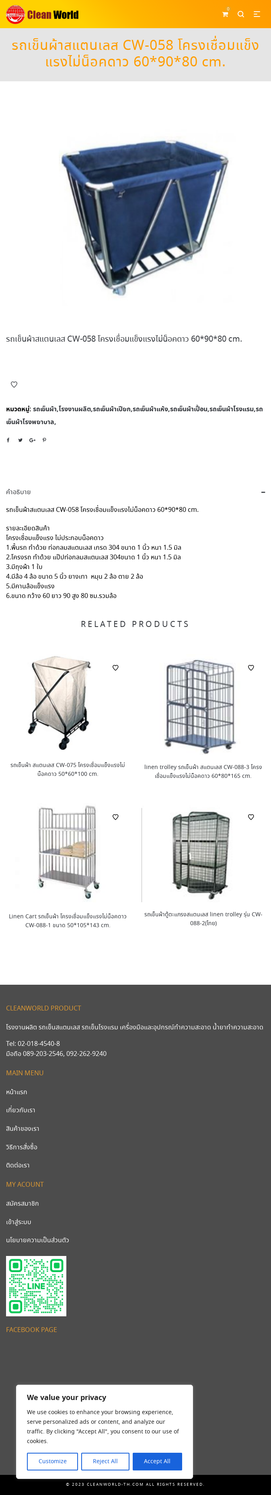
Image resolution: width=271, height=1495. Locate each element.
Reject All (105, 1462)
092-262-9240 (86, 1054)
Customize (53, 1462)
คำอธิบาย (18, 492)
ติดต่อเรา (18, 1165)
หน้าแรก (16, 1092)
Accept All (157, 1462)
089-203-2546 (43, 1054)
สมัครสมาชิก (22, 1203)
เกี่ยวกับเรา (20, 1110)
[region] (104, 1432)
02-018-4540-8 (39, 1044)
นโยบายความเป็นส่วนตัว (37, 1240)
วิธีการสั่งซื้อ (21, 1147)
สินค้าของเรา (22, 1129)
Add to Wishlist (14, 385)
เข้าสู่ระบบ (18, 1222)
